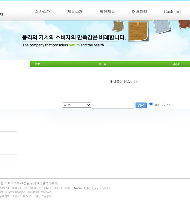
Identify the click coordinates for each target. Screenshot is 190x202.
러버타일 (140, 11)
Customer (173, 11)
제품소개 (75, 11)
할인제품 (107, 11)
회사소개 (43, 11)
